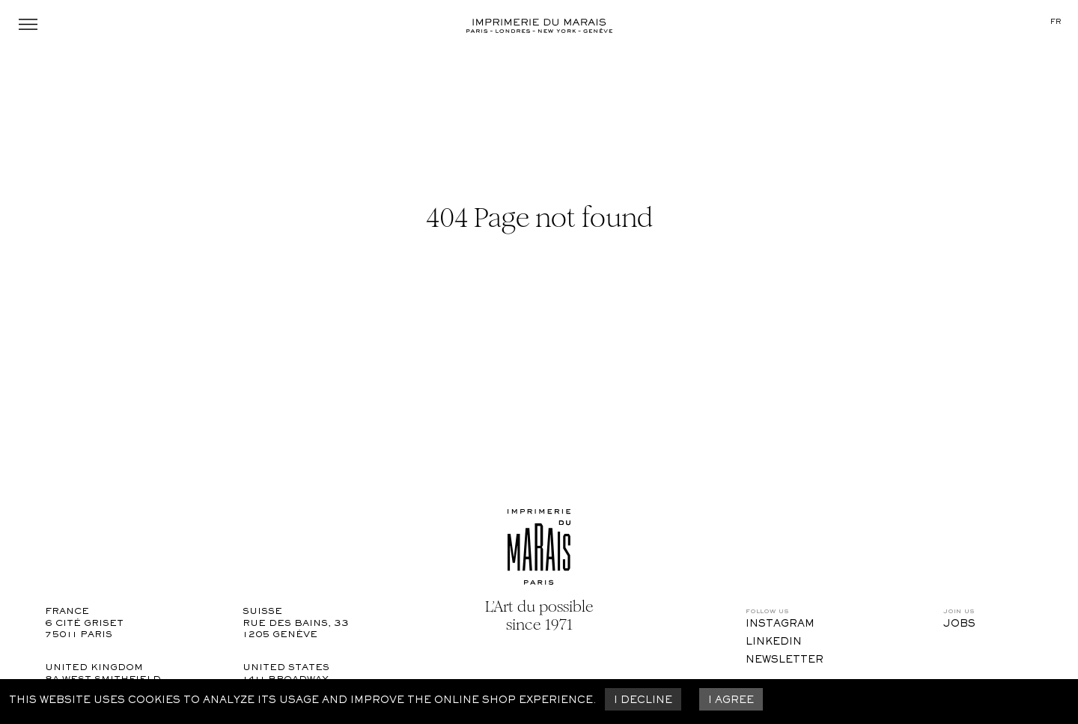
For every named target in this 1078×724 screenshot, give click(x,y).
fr (1055, 22)
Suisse (262, 612)
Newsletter (784, 660)
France (67, 612)
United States (286, 668)
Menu (28, 24)
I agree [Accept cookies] (731, 700)
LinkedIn (774, 642)
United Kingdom (94, 668)
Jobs (959, 624)
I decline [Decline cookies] (643, 700)
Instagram (780, 624)
